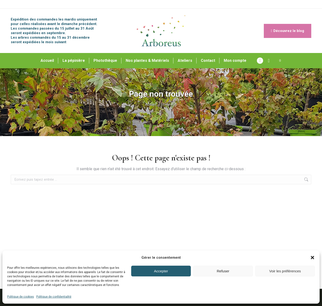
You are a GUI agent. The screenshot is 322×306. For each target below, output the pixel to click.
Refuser (223, 271)
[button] (312, 257)
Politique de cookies (20, 296)
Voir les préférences (285, 271)
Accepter (161, 271)
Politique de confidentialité (53, 296)
